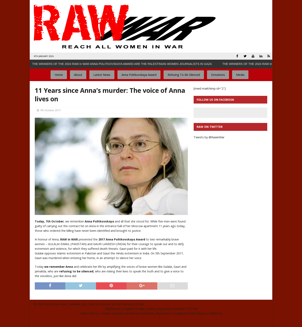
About (78, 75)
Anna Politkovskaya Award (138, 75)
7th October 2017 (50, 110)
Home (59, 75)
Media (240, 75)
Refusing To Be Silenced (184, 75)
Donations (218, 75)
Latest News (101, 75)
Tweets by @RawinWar (209, 137)
